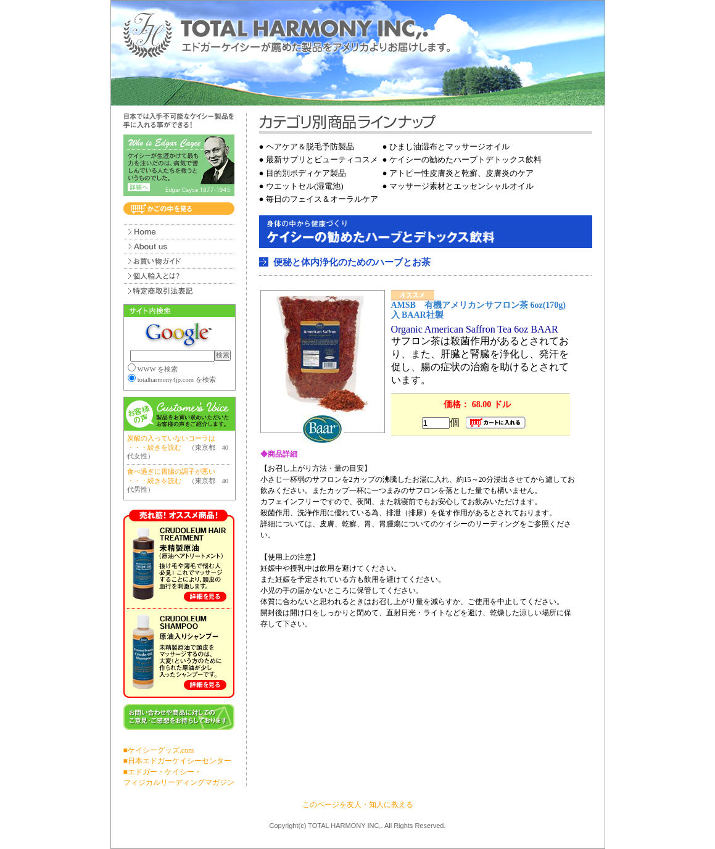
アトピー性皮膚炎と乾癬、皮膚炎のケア (461, 173)
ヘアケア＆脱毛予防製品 (310, 146)
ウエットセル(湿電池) (305, 186)
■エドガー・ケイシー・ (162, 772)
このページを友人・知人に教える (357, 804)
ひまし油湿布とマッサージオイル (449, 146)
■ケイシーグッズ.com (158, 750)
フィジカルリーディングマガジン (178, 782)
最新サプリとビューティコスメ (322, 159)
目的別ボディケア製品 (306, 173)
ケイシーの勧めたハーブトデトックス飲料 (465, 159)
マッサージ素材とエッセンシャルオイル (461, 186)
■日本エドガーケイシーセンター (177, 760)
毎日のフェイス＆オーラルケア (322, 199)
